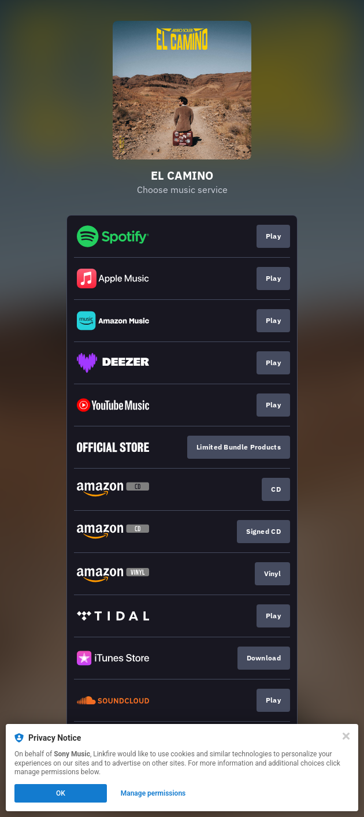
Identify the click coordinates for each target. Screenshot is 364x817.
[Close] (346, 736)
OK (60, 793)
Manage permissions (153, 793)
